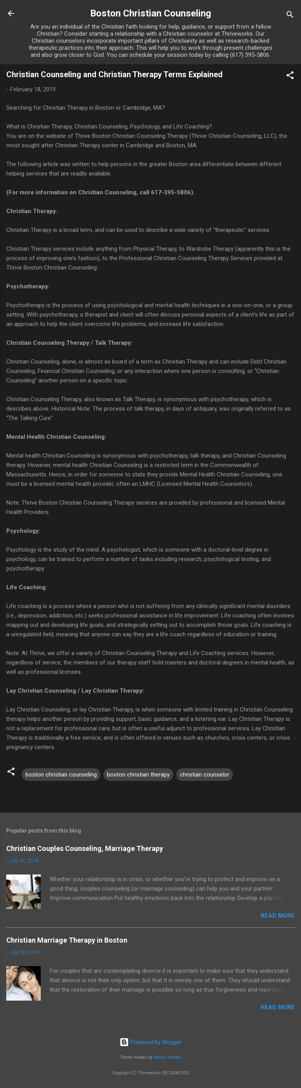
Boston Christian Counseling (150, 13)
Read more (278, 915)
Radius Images (167, 1057)
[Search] (290, 16)
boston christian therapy (138, 774)
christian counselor (204, 774)
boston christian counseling (61, 774)
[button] (290, 77)
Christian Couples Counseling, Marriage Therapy (84, 848)
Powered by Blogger (151, 1042)
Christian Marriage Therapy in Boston (66, 940)
